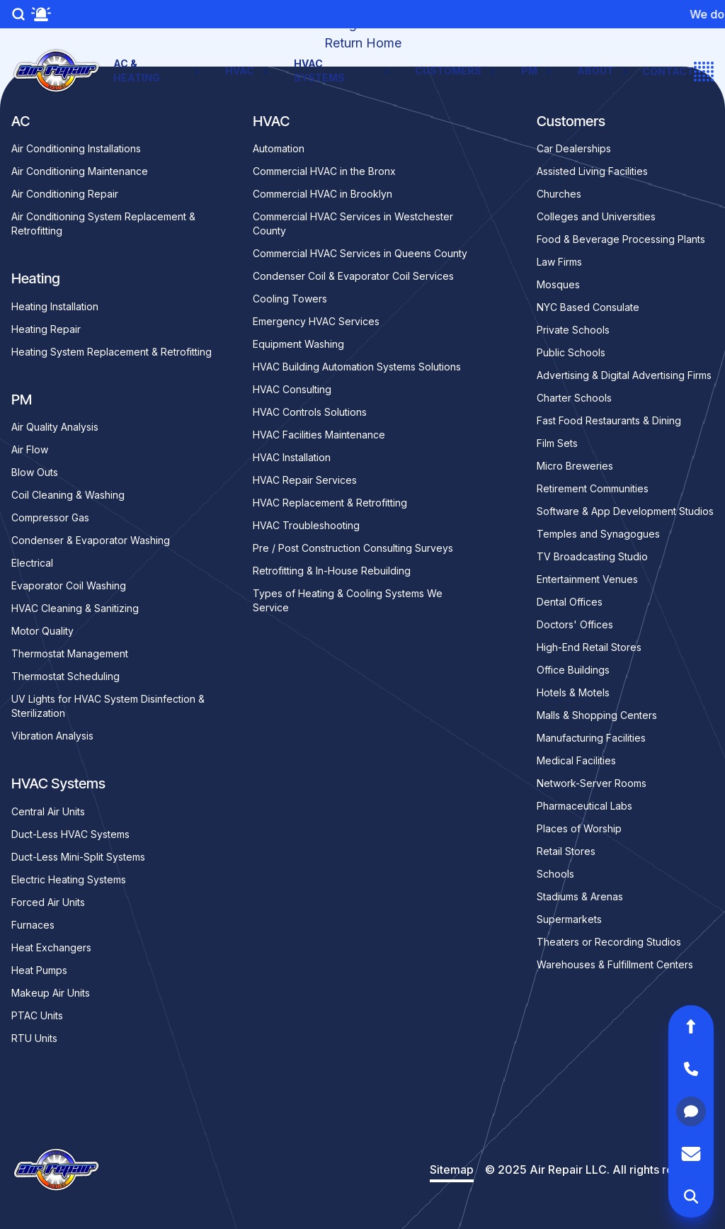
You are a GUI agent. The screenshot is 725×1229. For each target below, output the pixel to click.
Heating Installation (54, 306)
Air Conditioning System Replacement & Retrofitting (103, 223)
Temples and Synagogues (598, 534)
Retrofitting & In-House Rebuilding (332, 571)
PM (537, 70)
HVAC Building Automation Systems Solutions (357, 367)
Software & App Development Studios (625, 511)
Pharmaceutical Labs (584, 806)
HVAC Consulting (292, 389)
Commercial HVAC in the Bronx (324, 171)
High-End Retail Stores (589, 647)
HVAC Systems (343, 70)
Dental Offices (570, 602)
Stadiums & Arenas (580, 896)
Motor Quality (42, 631)
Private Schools (573, 330)
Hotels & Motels (573, 692)
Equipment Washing (298, 344)
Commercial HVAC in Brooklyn (322, 194)
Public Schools (571, 352)
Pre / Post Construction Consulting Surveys (353, 548)
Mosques (558, 284)
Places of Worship (579, 828)
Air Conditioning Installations (76, 148)
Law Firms (559, 262)
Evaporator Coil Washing (68, 585)
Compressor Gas (50, 517)
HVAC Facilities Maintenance (319, 435)
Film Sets (557, 443)
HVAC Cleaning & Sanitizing (75, 608)
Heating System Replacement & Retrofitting (111, 352)
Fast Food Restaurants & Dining (609, 420)
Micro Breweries (575, 466)
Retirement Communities (593, 488)
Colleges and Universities (596, 216)
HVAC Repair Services (305, 480)
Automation (278, 148)
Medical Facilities (576, 760)
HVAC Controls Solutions (310, 412)
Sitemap (452, 1169)
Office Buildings (573, 670)
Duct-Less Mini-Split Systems (78, 857)
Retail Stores (566, 851)
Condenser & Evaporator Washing (90, 540)
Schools (555, 874)
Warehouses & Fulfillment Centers (615, 964)
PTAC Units (37, 1015)
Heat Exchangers (51, 947)
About (604, 70)
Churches (559, 194)
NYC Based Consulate (588, 307)
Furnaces (33, 925)
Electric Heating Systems (68, 879)
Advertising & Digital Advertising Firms (624, 375)
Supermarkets (569, 919)
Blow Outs (34, 472)
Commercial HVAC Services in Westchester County (353, 223)
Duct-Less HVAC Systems (70, 834)
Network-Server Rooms (591, 783)
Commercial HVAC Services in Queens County (360, 253)
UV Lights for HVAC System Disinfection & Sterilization (108, 706)
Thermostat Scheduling (65, 676)
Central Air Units (48, 811)
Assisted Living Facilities (592, 171)
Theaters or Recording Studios (609, 942)
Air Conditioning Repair (64, 194)
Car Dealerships (574, 148)
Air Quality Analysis (54, 427)
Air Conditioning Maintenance (79, 171)
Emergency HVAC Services (316, 321)
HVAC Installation (292, 457)
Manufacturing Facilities (591, 738)
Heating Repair (46, 329)
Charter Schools (574, 398)
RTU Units (34, 1038)
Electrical (32, 563)
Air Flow (29, 449)
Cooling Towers (290, 299)
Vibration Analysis (52, 736)
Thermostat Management (69, 653)
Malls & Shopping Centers (597, 715)
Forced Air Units (48, 902)
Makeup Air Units (50, 993)
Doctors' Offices (575, 624)
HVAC (248, 70)
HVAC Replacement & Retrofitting (330, 503)
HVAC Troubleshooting (306, 525)
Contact (668, 71)
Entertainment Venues (587, 579)
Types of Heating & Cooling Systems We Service (348, 600)
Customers (456, 70)
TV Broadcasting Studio (592, 556)
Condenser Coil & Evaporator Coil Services (353, 276)
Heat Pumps (39, 970)
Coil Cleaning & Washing (68, 495)
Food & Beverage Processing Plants (621, 239)
